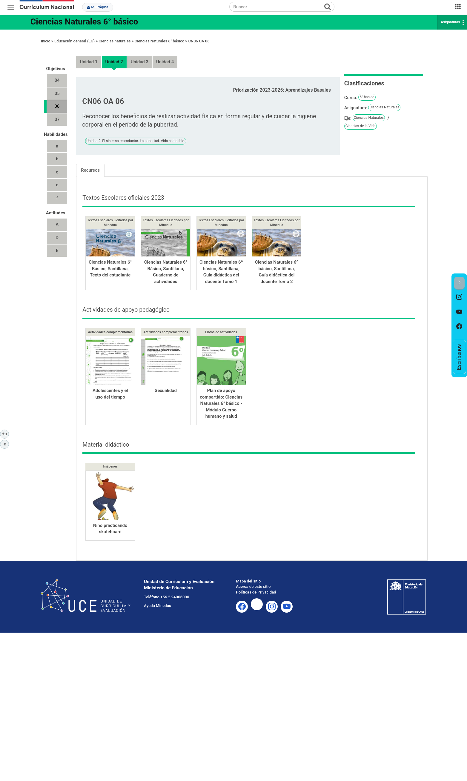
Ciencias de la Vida (360, 120)
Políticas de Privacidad (256, 587)
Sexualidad (166, 385)
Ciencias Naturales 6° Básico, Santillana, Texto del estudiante (110, 263)
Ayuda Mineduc (157, 600)
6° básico (367, 92)
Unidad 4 (165, 56)
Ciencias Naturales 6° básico (84, 22)
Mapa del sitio (248, 575)
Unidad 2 (114, 56)
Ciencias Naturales (384, 102)
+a (5, 433)
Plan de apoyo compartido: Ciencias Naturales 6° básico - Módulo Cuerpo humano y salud (221, 397)
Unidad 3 (139, 56)
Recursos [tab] (90, 164)
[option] (459, 297)
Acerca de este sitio (253, 581)
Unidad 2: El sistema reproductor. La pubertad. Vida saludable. (135, 135)
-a (6, 444)
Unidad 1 (88, 56)
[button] (459, 283)
